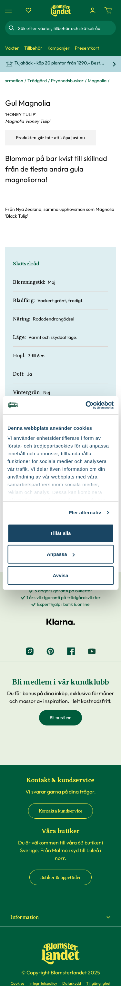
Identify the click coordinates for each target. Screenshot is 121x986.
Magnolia (97, 81)
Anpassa (61, 554)
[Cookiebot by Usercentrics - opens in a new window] (86, 405)
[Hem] (60, 10)
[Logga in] (92, 10)
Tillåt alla (60, 533)
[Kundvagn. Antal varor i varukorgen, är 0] (108, 10)
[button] (60, 917)
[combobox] (66, 28)
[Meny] (9, 10)
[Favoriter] (28, 10)
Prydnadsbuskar (67, 81)
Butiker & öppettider (60, 877)
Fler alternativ (85, 512)
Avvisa (60, 575)
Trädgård (37, 81)
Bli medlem (60, 717)
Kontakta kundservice (61, 811)
